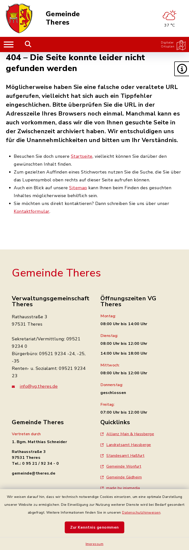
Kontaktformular (31, 211)
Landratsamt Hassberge (125, 445)
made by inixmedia (120, 488)
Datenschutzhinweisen (141, 512)
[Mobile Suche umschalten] (28, 44)
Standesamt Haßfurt (122, 455)
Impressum (95, 544)
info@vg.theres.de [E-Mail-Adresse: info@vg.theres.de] (35, 386)
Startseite (82, 156)
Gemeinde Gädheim (121, 477)
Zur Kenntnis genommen (94, 527)
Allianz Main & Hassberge (127, 434)
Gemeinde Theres (63, 18)
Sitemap (78, 188)
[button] (181, 68)
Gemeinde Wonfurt (120, 466)
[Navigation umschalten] (8, 44)
